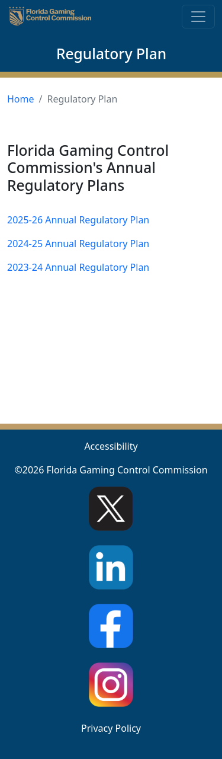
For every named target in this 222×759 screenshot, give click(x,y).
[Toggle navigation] (198, 16)
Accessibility (110, 446)
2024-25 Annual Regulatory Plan (78, 243)
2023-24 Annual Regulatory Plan (78, 267)
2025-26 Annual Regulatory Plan (78, 219)
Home (20, 98)
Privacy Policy (111, 728)
